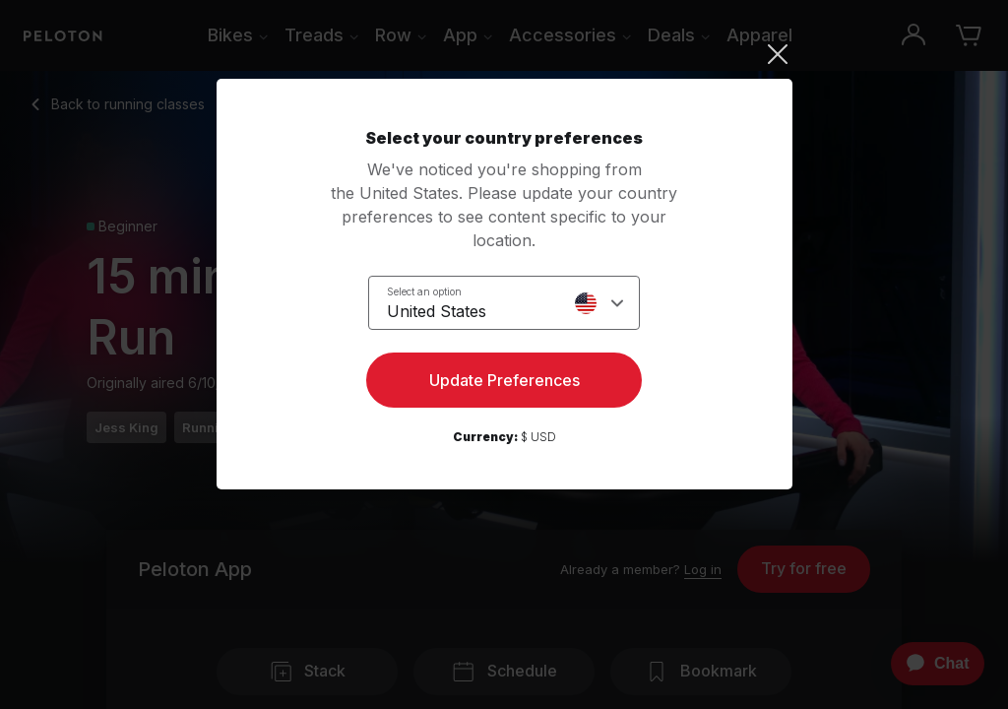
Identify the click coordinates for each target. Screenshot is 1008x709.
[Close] (504, 54)
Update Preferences (504, 380)
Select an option (424, 291)
